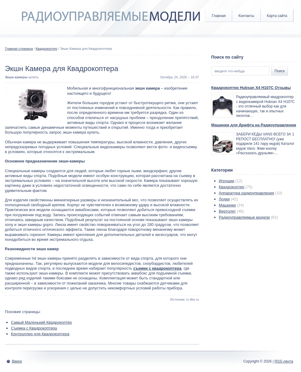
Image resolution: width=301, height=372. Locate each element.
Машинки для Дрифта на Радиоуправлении (253, 125)
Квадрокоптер (46, 48)
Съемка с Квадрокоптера (34, 328)
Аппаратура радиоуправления (246, 193)
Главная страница (19, 48)
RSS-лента (284, 361)
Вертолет (227, 211)
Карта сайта (277, 16)
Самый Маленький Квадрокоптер (41, 322)
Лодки (224, 199)
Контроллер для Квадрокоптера (40, 334)
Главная (219, 16)
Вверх (17, 361)
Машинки (227, 205)
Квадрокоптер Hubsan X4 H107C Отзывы (251, 87)
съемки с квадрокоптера (157, 268)
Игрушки (226, 181)
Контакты (246, 16)
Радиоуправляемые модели (244, 217)
